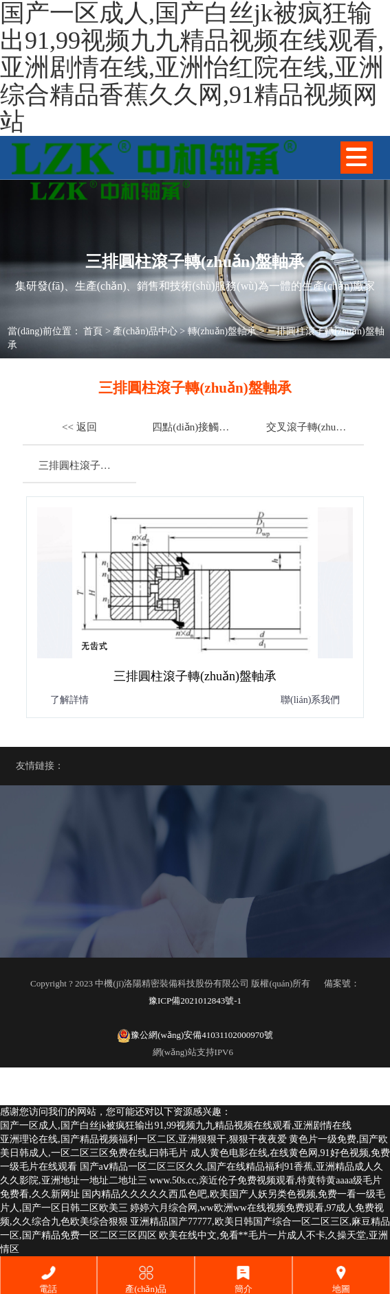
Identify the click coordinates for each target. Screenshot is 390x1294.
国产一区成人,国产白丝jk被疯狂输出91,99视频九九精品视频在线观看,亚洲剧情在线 (175, 1125)
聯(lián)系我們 (310, 700)
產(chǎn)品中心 (145, 331)
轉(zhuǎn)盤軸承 (222, 331)
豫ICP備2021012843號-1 (195, 1000)
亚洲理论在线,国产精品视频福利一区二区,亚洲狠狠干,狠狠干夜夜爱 (143, 1139)
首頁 (92, 331)
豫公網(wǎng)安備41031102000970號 (195, 1036)
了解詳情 (69, 700)
